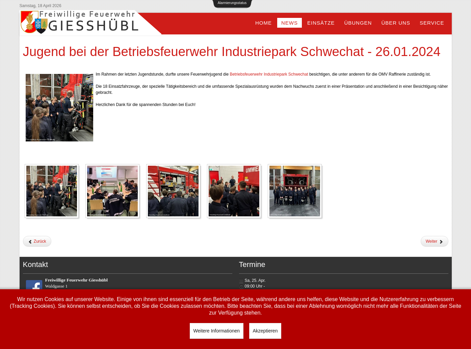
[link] (269, 74)
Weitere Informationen (216, 330)
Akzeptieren (265, 330)
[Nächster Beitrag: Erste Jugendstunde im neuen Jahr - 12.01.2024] (434, 241)
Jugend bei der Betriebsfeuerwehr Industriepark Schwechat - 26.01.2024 (232, 51)
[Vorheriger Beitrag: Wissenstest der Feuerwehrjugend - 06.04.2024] (37, 241)
